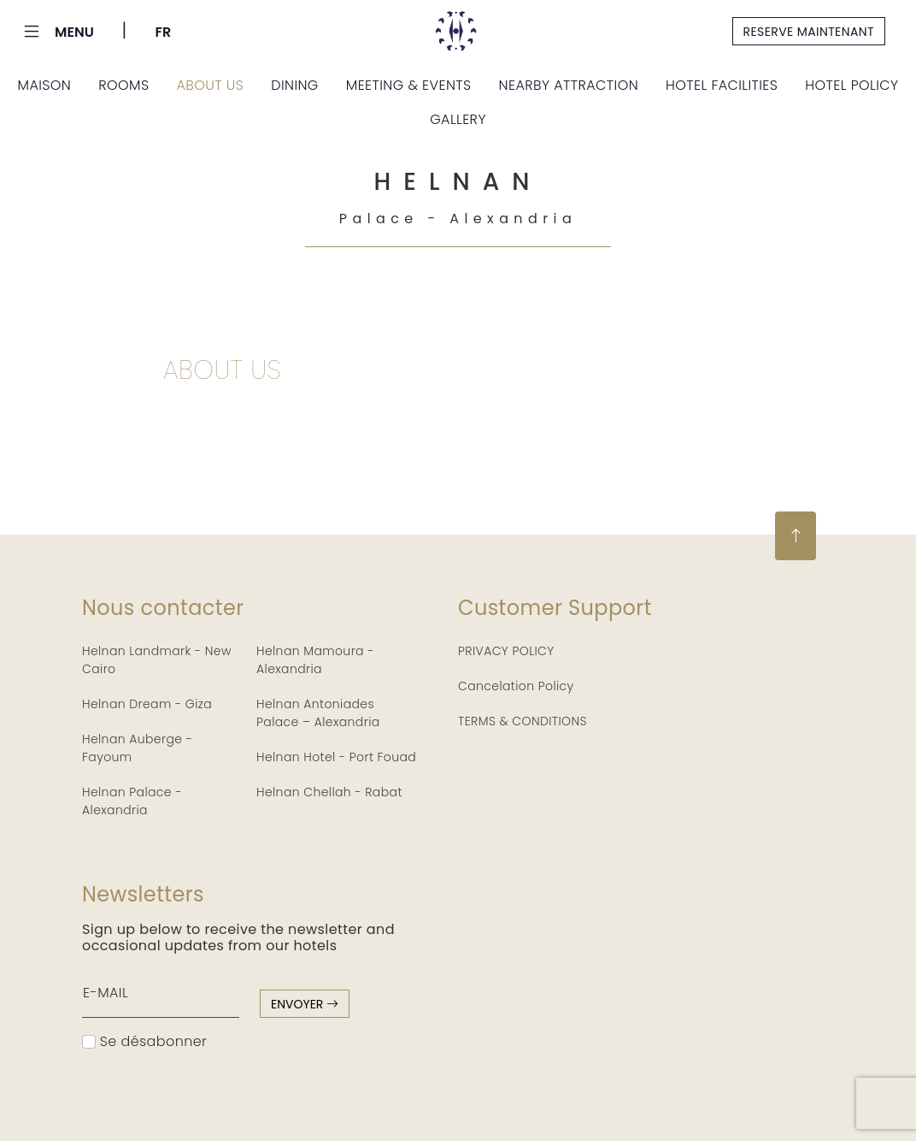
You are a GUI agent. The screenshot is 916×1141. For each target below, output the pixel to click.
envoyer (304, 1004)
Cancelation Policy (516, 686)
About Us (210, 85)
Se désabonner (144, 1041)
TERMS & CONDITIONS (522, 721)
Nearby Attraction (568, 85)
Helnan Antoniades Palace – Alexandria (318, 712)
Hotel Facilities (722, 85)
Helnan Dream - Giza (147, 703)
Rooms (123, 85)
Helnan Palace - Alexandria (132, 801)
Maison (45, 85)
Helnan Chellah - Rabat (329, 792)
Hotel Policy (851, 85)
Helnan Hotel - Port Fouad (336, 757)
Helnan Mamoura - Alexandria (315, 659)
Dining (295, 85)
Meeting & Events (409, 85)
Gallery (458, 119)
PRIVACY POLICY (506, 650)
